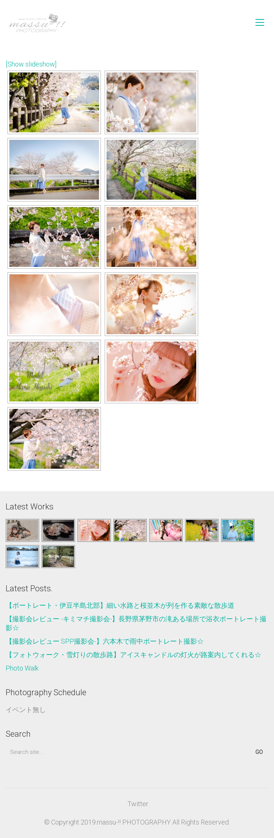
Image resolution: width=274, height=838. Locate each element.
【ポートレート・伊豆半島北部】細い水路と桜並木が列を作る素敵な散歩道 (120, 605)
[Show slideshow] (31, 64)
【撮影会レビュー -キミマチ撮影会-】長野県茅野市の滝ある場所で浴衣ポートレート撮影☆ (136, 623)
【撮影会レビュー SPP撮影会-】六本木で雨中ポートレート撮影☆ (105, 641)
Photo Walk (22, 668)
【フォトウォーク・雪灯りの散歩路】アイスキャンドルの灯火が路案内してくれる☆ (133, 655)
